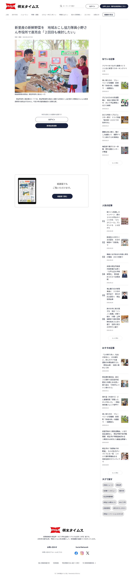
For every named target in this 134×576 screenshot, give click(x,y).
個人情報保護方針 (44, 563)
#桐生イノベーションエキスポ (113, 514)
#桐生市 (118, 485)
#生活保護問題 (108, 496)
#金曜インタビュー (109, 491)
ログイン (51, 119)
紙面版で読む (62, 196)
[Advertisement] (52, 152)
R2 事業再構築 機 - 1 (89, 563)
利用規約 (56, 563)
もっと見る (115, 163)
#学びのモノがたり (119, 508)
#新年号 (121, 491)
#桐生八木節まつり (109, 502)
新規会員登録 (52, 125)
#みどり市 (122, 502)
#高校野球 (106, 508)
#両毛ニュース (108, 485)
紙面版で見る (108, 15)
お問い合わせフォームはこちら (52, 552)
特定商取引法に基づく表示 (70, 563)
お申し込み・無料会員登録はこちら (114, 6)
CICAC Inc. (77, 573)
